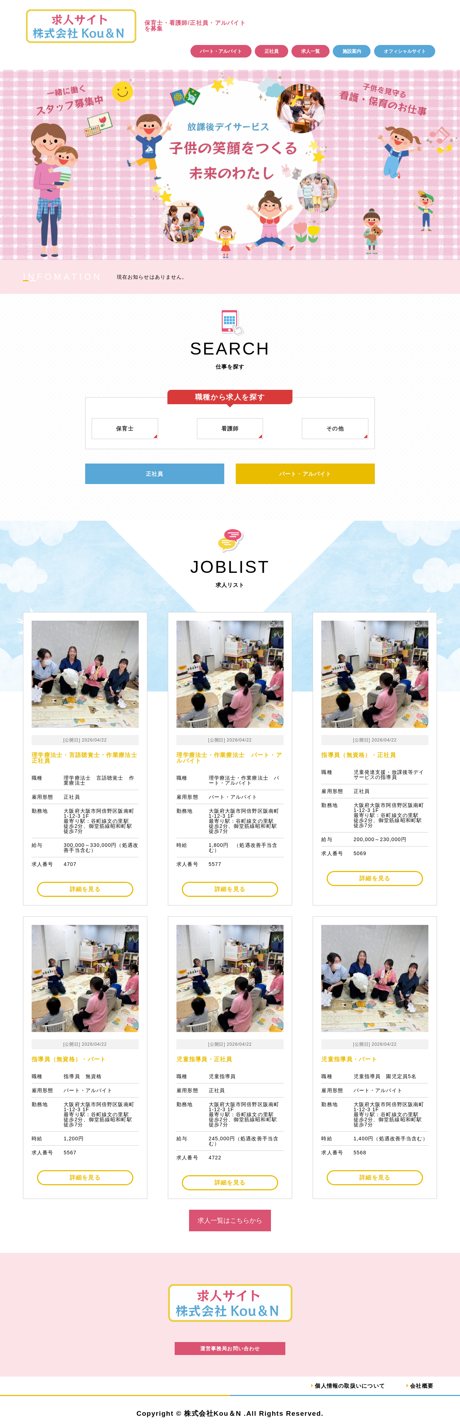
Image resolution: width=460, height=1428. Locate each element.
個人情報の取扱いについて (346, 1386)
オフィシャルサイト (405, 51)
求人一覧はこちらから (230, 1220)
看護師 (230, 428)
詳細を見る (85, 889)
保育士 (125, 428)
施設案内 (351, 51)
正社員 (271, 51)
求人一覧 (310, 51)
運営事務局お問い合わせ (230, 1348)
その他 (335, 428)
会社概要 (421, 1386)
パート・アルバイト (221, 51)
